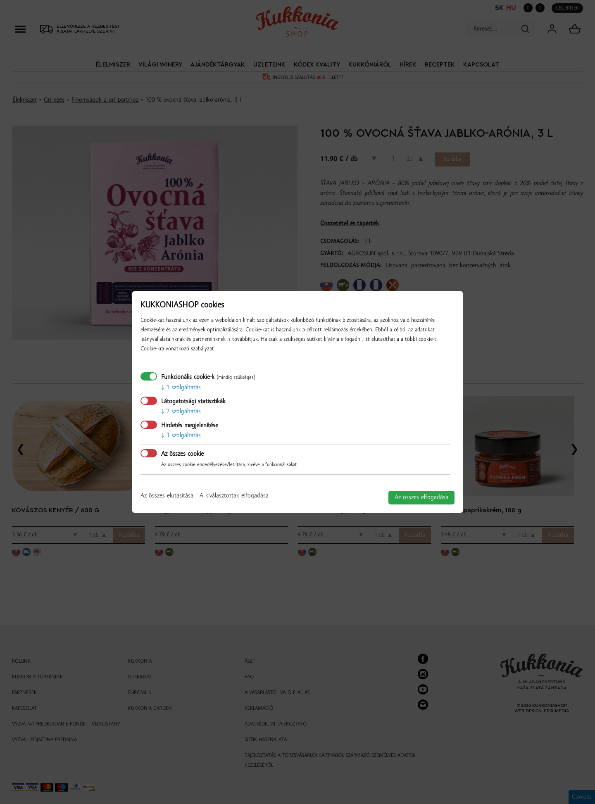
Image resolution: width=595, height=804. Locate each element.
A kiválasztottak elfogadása (234, 495)
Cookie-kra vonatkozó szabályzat (177, 349)
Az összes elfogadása (421, 497)
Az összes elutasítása (166, 495)
